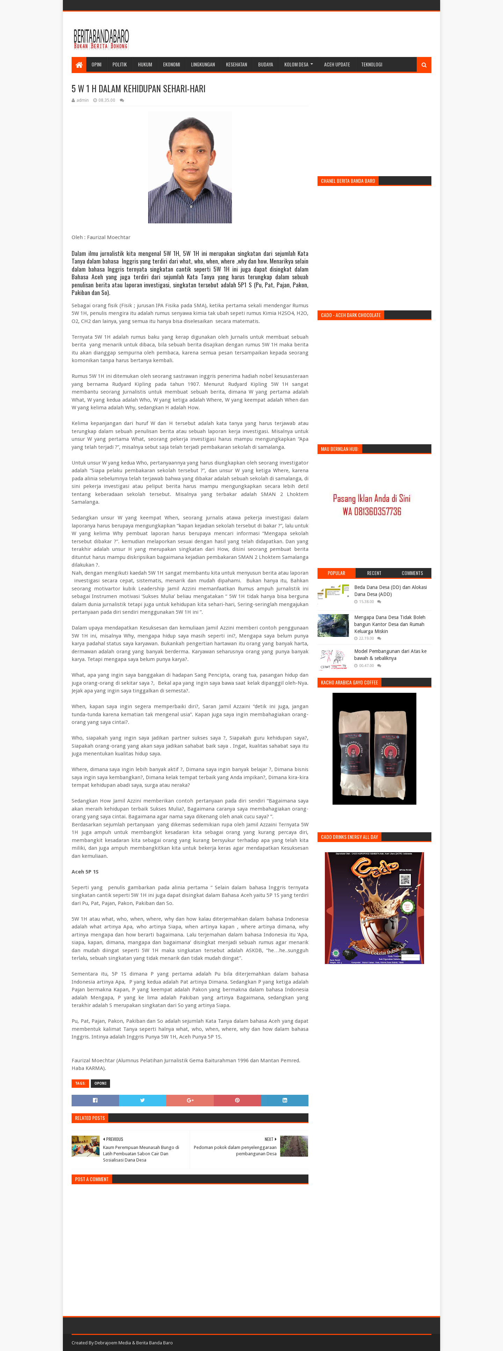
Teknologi (371, 64)
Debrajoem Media (113, 1342)
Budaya (265, 64)
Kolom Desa (296, 64)
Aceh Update (337, 64)
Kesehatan (236, 64)
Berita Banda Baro (154, 1342)
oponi (100, 1083)
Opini (96, 64)
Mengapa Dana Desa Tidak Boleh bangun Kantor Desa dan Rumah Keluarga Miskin (389, 624)
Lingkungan (203, 64)
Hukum (145, 64)
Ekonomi (171, 64)
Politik (119, 64)
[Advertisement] (304, 34)
